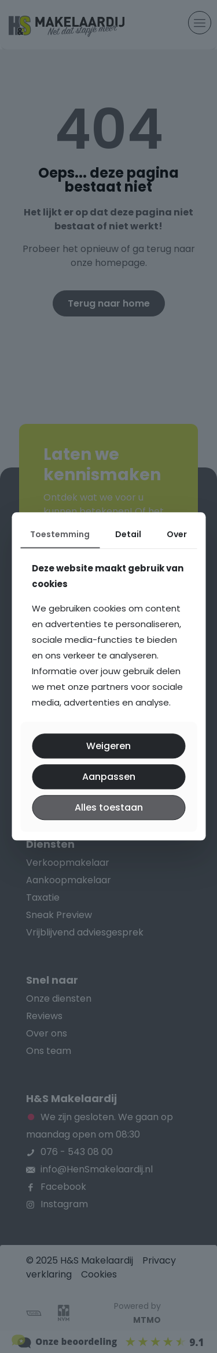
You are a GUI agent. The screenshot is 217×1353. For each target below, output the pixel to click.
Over (177, 534)
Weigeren (108, 746)
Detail (128, 534)
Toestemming (60, 534)
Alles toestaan (109, 807)
